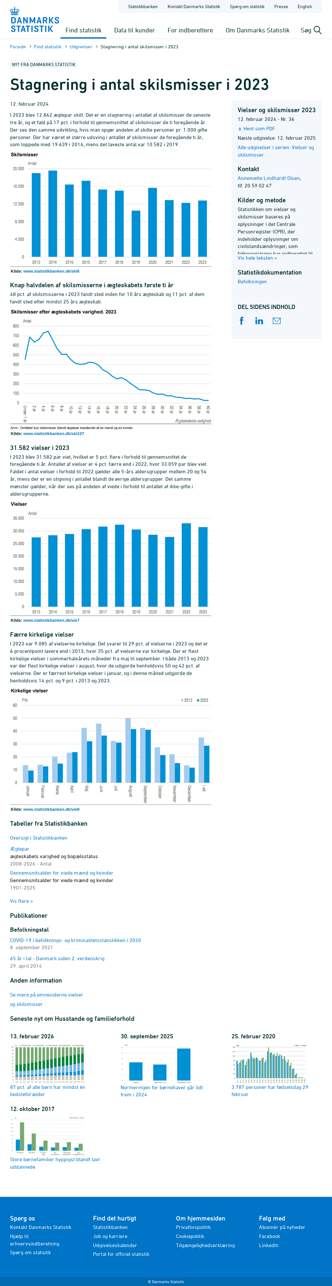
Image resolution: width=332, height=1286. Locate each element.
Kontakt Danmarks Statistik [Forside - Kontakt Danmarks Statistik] (194, 6)
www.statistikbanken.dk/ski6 (51, 271)
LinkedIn (269, 1245)
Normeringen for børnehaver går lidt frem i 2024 (162, 1070)
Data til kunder (134, 30)
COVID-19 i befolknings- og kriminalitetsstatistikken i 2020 (75, 940)
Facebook (269, 1236)
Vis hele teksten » (257, 258)
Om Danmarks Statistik (258, 30)
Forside (18, 46)
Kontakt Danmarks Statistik (40, 1227)
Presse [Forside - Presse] (281, 6)
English (305, 6)
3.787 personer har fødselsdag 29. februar (270, 1070)
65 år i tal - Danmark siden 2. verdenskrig (57, 958)
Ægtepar (54, 856)
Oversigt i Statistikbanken (38, 838)
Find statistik (83, 30)
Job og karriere (110, 1236)
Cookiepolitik (190, 1236)
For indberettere (190, 30)
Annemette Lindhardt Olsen (269, 178)
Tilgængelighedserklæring (205, 1245)
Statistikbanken (143, 6)
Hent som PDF (259, 128)
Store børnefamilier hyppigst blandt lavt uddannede (55, 1143)
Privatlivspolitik (193, 1227)
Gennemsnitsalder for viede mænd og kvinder (61, 880)
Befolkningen (252, 281)
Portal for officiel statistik (121, 1254)
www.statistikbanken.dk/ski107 (53, 433)
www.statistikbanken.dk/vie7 (51, 620)
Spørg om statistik (30, 1252)
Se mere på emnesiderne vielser (46, 994)
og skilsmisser (26, 1004)
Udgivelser (81, 46)
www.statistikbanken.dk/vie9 (51, 809)
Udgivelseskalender (115, 1245)
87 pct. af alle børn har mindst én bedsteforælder (47, 1070)
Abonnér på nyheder (282, 1227)
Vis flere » (21, 901)
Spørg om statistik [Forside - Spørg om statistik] (247, 6)
